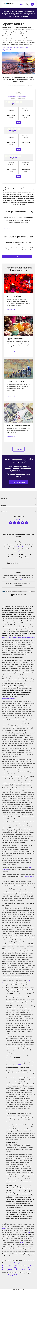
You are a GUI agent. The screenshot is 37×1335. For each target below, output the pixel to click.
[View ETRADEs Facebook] (10, 522)
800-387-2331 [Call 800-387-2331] (18, 519)
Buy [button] (18, 122)
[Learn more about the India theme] (18, 336)
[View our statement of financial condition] (12, 1265)
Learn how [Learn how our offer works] (23, 471)
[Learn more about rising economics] (18, 380)
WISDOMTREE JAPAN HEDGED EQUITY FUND (13, 156)
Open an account (18, 482)
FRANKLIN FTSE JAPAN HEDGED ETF (13, 102)
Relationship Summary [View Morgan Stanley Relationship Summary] (18, 551)
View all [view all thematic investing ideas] (18, 449)
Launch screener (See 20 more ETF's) (18, 96)
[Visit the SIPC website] (3, 1228)
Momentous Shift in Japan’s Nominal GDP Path (15, 47)
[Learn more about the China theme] (18, 293)
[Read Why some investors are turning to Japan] (18, 223)
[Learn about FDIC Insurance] (21, 1242)
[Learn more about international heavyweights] (18, 422)
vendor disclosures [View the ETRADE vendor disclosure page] (29, 876)
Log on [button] (21, 4)
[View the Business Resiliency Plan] (23, 1270)
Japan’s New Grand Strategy (10, 50)
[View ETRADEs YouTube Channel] (22, 522)
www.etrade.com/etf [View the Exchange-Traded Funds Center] (8, 698)
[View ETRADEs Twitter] (14, 522)
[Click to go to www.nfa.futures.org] (28, 1232)
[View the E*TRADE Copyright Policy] (13, 1275)
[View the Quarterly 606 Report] (8, 1270)
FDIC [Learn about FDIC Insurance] (21, 579)
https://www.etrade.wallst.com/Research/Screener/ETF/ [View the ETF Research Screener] (19, 637)
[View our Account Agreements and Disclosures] (21, 1268)
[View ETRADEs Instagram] (26, 522)
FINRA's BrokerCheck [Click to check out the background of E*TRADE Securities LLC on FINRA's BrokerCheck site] (19, 547)
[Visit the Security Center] (19, 1263)
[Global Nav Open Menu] (32, 4)
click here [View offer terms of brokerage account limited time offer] (20, 1065)
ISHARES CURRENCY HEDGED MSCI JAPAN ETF (13, 129)
